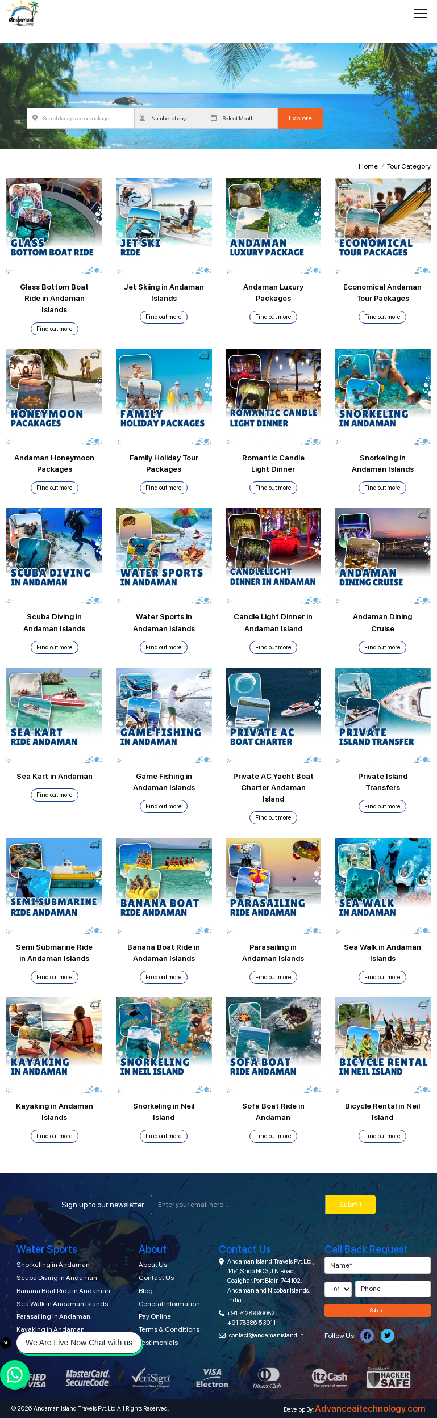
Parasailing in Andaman (53, 1316)
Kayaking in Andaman (50, 1329)
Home (368, 166)
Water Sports (46, 1249)
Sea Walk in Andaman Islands (62, 1304)
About (153, 1249)
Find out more (54, 329)
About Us (153, 1265)
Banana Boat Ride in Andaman (63, 1291)
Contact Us (156, 1278)
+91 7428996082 (251, 1313)
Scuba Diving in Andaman (56, 1278)
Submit (350, 1205)
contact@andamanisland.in (266, 1335)
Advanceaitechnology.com (370, 1408)
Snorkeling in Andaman (53, 1265)
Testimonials (158, 1342)
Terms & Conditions (169, 1329)
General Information (169, 1304)
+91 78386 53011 (251, 1323)
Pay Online (155, 1316)
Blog (146, 1291)
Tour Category (409, 166)
